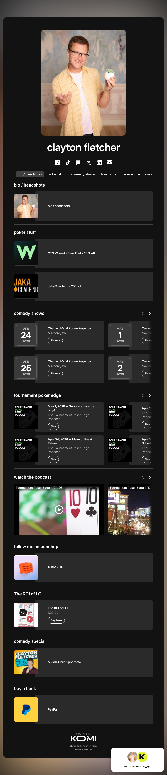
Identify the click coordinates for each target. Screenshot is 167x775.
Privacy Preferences (83, 749)
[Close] (160, 751)
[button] (83, 737)
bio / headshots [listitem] (30, 174)
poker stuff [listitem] (57, 174)
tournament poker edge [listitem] (120, 174)
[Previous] (142, 313)
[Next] (149, 313)
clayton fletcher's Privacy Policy (83, 746)
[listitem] (57, 162)
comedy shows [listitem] (83, 174)
